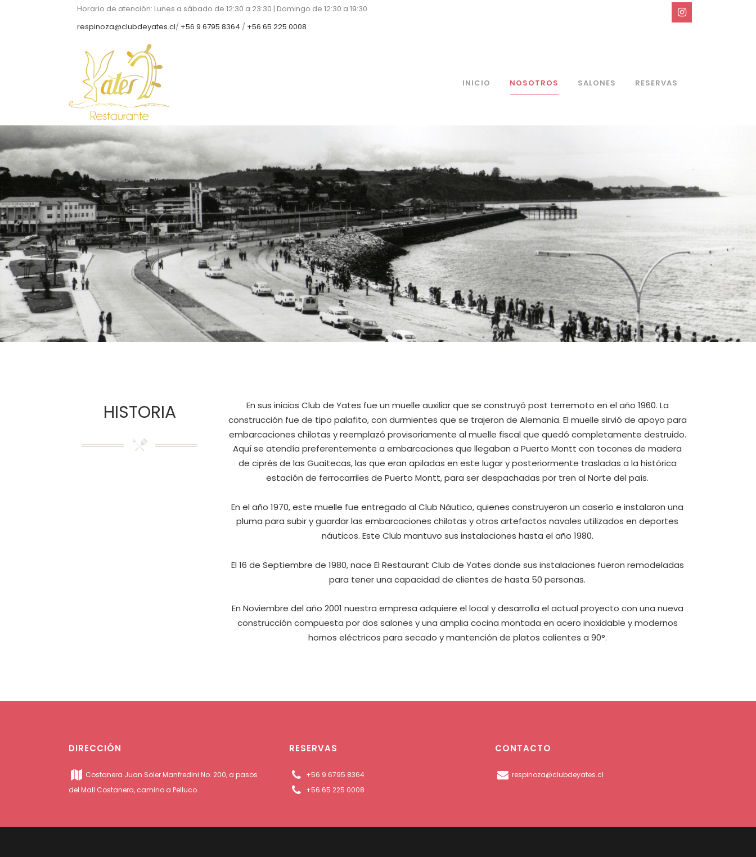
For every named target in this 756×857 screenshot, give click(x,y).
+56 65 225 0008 (277, 26)
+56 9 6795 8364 (210, 26)
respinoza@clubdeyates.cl (126, 26)
